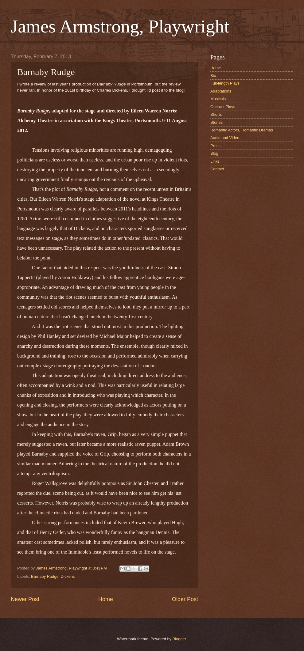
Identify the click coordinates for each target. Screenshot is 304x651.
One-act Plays (222, 106)
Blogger (179, 639)
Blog (214, 153)
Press (215, 145)
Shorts (216, 114)
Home (105, 599)
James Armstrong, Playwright (120, 26)
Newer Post (25, 599)
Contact (217, 169)
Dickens (68, 576)
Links (215, 161)
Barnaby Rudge (44, 576)
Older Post (185, 599)
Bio (213, 75)
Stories (216, 122)
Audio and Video (224, 137)
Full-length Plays (225, 83)
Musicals (218, 99)
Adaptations (220, 91)
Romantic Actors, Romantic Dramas (241, 130)
